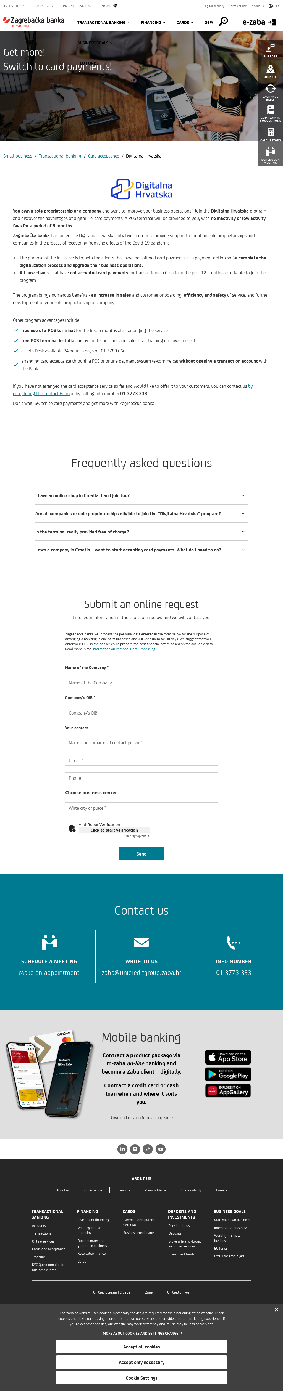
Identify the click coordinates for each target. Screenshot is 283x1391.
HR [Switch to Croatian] (274, 5)
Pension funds (179, 1225)
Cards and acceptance (48, 1248)
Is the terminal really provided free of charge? (82, 531)
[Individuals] (33, 22)
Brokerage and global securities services (185, 1243)
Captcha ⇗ (137, 836)
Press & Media (155, 1190)
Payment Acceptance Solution (138, 1222)
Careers (221, 1190)
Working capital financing (89, 1230)
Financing (151, 22)
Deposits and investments (182, 1214)
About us (258, 5)
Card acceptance (103, 155)
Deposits (175, 1233)
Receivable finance (92, 1253)
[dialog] (141, 1347)
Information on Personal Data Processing (123, 649)
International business (231, 1227)
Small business (17, 155)
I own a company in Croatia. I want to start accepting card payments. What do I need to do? (128, 549)
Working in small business (227, 1238)
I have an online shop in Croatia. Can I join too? (82, 495)
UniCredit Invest (178, 1292)
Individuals (14, 5)
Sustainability (191, 1190)
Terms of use (238, 5)
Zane (149, 1292)
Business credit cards (139, 1232)
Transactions (41, 1233)
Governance (93, 1190)
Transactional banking (101, 22)
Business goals (92, 43)
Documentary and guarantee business (92, 1243)
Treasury (38, 1256)
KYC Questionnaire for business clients (48, 1267)
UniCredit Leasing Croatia (111, 1292)
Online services (43, 1241)
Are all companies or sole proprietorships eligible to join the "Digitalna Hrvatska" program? (128, 513)
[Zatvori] (276, 1309)
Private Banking (78, 5)
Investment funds (182, 1254)
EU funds (89, 63)
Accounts (39, 1225)
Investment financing (93, 1219)
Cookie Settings (142, 1377)
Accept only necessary (141, 1362)
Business (42, 5)
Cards (183, 22)
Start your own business (232, 1219)
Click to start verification (114, 830)
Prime (109, 6)
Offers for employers (229, 1256)
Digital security (214, 5)
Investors (123, 1190)
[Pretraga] (223, 21)
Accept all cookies (141, 1346)
